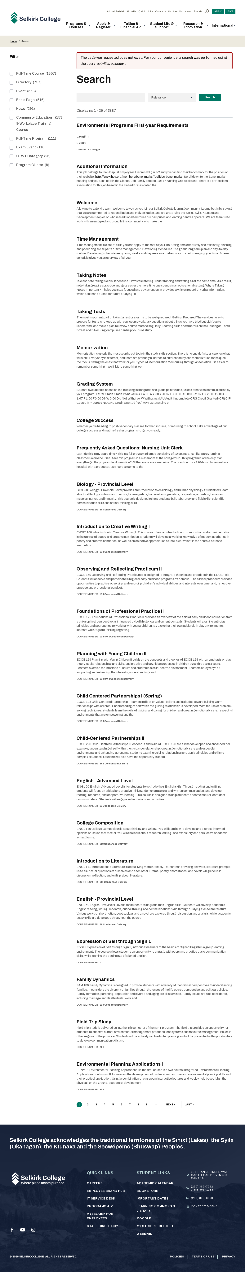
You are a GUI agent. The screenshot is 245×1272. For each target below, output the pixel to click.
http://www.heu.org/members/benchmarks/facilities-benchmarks (138, 176)
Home (14, 41)
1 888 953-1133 (202, 1189)
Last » (189, 1105)
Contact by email (205, 1206)
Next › (170, 1105)
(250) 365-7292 (202, 1186)
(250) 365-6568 (202, 1198)
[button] (77, 25)
